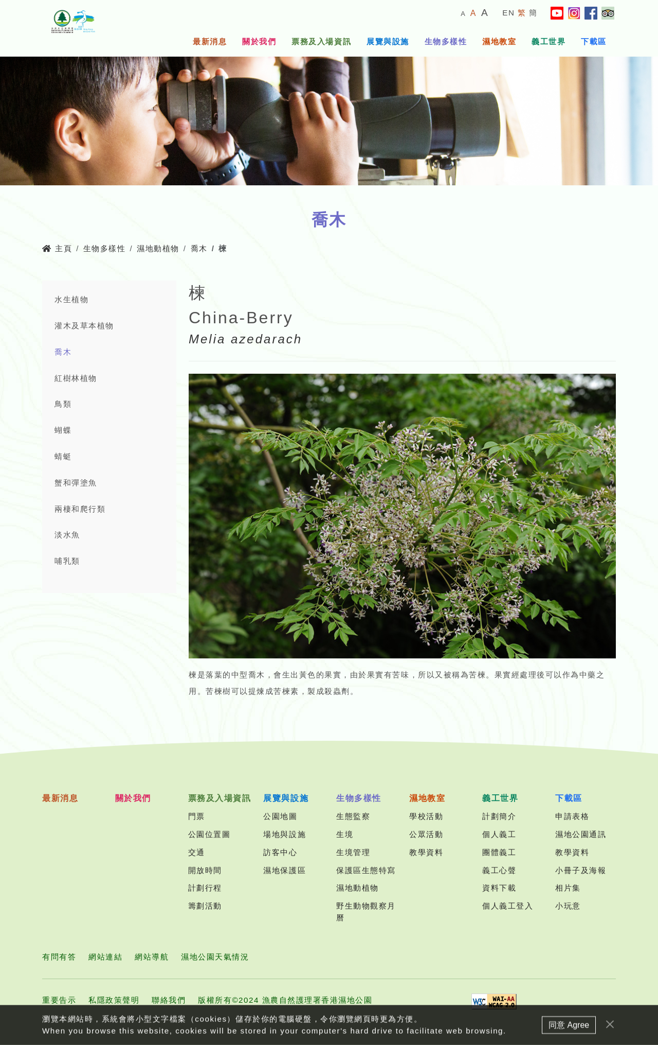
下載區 (594, 41)
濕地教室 (499, 41)
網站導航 (152, 956)
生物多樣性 (446, 41)
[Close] (610, 1029)
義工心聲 (499, 870)
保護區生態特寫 (366, 870)
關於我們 (259, 41)
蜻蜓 (62, 456)
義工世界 (548, 41)
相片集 (568, 887)
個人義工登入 (507, 905)
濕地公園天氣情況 (215, 956)
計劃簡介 (499, 816)
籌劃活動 (205, 905)
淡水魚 (67, 534)
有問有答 (59, 956)
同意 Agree (569, 1029)
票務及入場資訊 (321, 41)
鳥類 (62, 403)
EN (508, 12)
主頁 (57, 248)
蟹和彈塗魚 (75, 482)
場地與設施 (284, 834)
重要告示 (59, 1000)
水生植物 (71, 299)
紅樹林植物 (75, 378)
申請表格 (572, 816)
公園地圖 (280, 816)
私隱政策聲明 (113, 1000)
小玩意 (568, 905)
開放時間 (205, 870)
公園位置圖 (209, 834)
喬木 (199, 248)
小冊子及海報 (580, 870)
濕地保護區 (284, 870)
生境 (344, 834)
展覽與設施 (388, 41)
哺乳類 (67, 560)
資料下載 (499, 887)
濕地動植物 (158, 248)
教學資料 (426, 852)
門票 (196, 816)
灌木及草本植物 (84, 325)
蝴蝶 (62, 430)
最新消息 (210, 41)
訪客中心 (280, 852)
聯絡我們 (169, 1000)
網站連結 (105, 956)
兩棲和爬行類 (79, 508)
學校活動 (426, 816)
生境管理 (353, 852)
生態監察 (353, 816)
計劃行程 (205, 887)
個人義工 (499, 834)
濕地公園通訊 (580, 834)
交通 (196, 852)
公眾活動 (426, 834)
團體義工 (499, 852)
